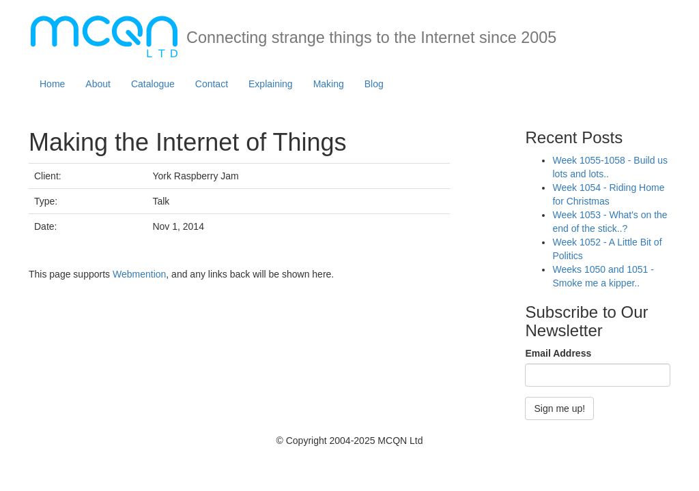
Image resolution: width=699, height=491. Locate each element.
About (98, 83)
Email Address (558, 353)
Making (328, 83)
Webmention (139, 274)
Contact (211, 83)
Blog (374, 83)
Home (52, 83)
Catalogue (153, 83)
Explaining (270, 83)
